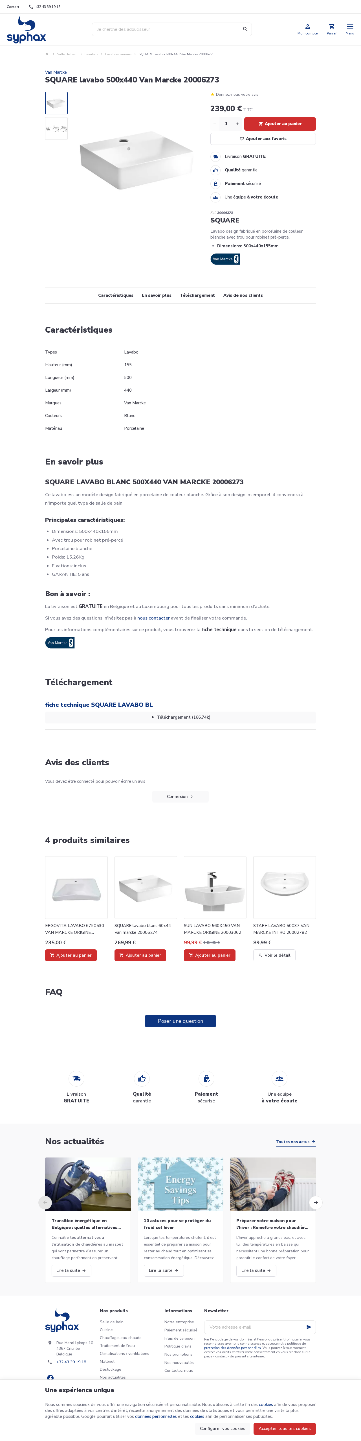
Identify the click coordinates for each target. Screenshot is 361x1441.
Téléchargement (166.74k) (180, 717)
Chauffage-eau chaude (121, 1337)
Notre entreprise (179, 1322)
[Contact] (13, 7)
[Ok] (309, 1327)
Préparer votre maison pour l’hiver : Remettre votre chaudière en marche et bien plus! (271, 1224)
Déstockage (110, 1369)
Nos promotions (178, 1354)
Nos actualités (74, 1141)
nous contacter (153, 618)
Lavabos (91, 54)
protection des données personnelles (232, 1348)
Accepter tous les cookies (285, 1428)
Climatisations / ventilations (124, 1353)
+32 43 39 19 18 (71, 1362)
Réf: (213, 212)
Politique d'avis (177, 1346)
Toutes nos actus (292, 1141)
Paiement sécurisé (180, 1330)
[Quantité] (226, 124)
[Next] (316, 1202)
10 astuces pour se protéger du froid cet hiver (177, 1224)
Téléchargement (197, 295)
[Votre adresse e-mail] (260, 1327)
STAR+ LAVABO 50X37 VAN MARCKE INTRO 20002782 (281, 929)
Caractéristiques (115, 295)
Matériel (107, 1361)
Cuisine (106, 1330)
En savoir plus (156, 295)
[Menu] (350, 29)
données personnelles (156, 1416)
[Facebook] (50, 1378)
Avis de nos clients (243, 295)
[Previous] (45, 1202)
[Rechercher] (245, 29)
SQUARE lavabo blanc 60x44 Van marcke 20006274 (143, 929)
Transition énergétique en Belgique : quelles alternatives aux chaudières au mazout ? (84, 1224)
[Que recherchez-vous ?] (172, 29)
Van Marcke (56, 72)
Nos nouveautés (179, 1362)
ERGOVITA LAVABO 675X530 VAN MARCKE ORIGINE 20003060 (74, 929)
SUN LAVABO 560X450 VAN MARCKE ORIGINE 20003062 (212, 929)
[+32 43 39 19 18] (44, 7)
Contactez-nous (178, 1370)
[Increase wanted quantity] (237, 124)
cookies (266, 1404)
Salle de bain (67, 54)
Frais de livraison (179, 1338)
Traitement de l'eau (117, 1345)
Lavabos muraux (118, 54)
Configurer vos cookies (222, 1428)
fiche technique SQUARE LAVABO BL (99, 705)
